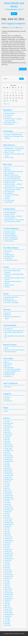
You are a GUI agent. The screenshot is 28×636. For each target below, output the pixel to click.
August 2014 (8, 526)
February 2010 (8, 609)
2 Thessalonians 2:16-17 (14, 9)
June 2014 (7, 529)
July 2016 (7, 500)
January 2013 (8, 551)
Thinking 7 (7, 198)
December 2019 (9, 446)
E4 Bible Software (9, 254)
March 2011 (8, 587)
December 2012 (9, 553)
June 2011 (7, 582)
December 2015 (9, 508)
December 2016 (9, 495)
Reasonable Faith (9, 124)
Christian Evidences (10, 113)
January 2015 (8, 520)
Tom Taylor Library (9, 200)
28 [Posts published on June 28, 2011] (10, 100)
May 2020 (7, 439)
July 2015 (7, 513)
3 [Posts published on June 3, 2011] (18, 90)
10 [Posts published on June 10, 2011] (19, 93)
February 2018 (8, 470)
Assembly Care (9, 328)
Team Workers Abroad (10, 351)
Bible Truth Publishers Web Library (14, 171)
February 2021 (8, 434)
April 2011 (7, 585)
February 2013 (8, 549)
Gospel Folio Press (10, 214)
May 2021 (7, 428)
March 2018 (8, 468)
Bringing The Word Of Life (11, 175)
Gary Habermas (9, 115)
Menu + (14, 13)
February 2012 (8, 571)
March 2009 (8, 625)
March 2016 (8, 504)
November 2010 (9, 594)
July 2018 (7, 463)
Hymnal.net (8, 313)
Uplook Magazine (9, 241)
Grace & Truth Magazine (11, 237)
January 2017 (8, 493)
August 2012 (8, 560)
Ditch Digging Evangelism (13, 23)
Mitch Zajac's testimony (11, 122)
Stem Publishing (9, 193)
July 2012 (7, 562)
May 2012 (7, 565)
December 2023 (9, 423)
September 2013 (9, 540)
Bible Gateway (8, 364)
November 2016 (9, 497)
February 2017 (8, 491)
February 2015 (8, 519)
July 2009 (7, 618)
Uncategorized (8, 400)
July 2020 (7, 437)
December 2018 (9, 457)
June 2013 (7, 544)
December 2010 (9, 592)
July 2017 (7, 482)
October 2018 (8, 459)
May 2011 (7, 583)
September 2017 (9, 479)
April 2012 (7, 567)
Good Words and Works (18, 633)
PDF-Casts (7, 397)
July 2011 (7, 580)
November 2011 (9, 576)
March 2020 (8, 443)
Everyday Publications (10, 212)
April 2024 (7, 421)
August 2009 (8, 616)
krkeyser (20, 27)
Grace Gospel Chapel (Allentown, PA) (14, 330)
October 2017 (8, 477)
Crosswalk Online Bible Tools (12, 178)
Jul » (8, 103)
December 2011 (9, 574)
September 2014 (9, 524)
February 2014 (8, 537)
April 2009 (7, 623)
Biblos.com (7, 365)
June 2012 (7, 564)
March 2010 (8, 607)
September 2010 (9, 598)
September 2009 (9, 614)
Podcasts (7, 399)
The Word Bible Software (11, 260)
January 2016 (8, 506)
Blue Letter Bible (9, 173)
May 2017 (7, 486)
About (6, 411)
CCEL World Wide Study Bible (13, 177)
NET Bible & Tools (9, 191)
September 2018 (9, 461)
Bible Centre (8, 169)
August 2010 (8, 600)
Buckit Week (8, 387)
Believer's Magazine (10, 233)
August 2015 (8, 511)
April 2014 (7, 533)
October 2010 (8, 596)
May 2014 (7, 531)
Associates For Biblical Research (13, 134)
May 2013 (7, 546)
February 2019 (8, 455)
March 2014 (8, 535)
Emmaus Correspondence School (13, 180)
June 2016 (7, 502)
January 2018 (8, 472)
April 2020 (7, 441)
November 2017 (9, 475)
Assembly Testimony (10, 232)
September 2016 (9, 499)
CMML (6, 348)
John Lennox (8, 117)
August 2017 (8, 481)
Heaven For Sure (9, 299)
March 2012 (8, 569)
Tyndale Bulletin (9, 202)
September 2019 (9, 450)
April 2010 (7, 605)
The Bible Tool (8, 258)
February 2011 (8, 589)
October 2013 (8, 538)
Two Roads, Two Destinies (12, 302)
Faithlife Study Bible (10, 182)
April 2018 (7, 466)
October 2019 (8, 448)
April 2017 (7, 488)
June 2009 (7, 620)
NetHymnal (7, 314)
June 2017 (7, 484)
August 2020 (8, 436)
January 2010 (8, 611)
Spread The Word (9, 152)
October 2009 (8, 612)
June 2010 (7, 603)
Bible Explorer (8, 251)
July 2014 (7, 528)
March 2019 (8, 454)
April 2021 (7, 430)
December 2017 (9, 473)
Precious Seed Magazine (11, 239)
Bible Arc (7, 168)
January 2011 (8, 591)
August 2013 (8, 542)
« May (4, 103)
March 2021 (8, 432)
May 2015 (7, 515)
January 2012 (8, 573)
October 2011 (8, 578)
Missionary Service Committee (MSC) (14, 350)
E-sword (7, 253)
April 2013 (7, 547)
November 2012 (9, 555)
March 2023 (8, 425)
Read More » (23, 69)
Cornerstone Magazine (11, 235)
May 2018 (7, 464)
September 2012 (9, 558)
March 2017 (8, 490)
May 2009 (7, 621)
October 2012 (8, 556)
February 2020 (8, 445)
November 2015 (9, 510)
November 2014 (9, 522)
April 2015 (7, 517)
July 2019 (7, 452)
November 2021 (9, 427)
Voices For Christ (9, 157)
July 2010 (7, 601)
